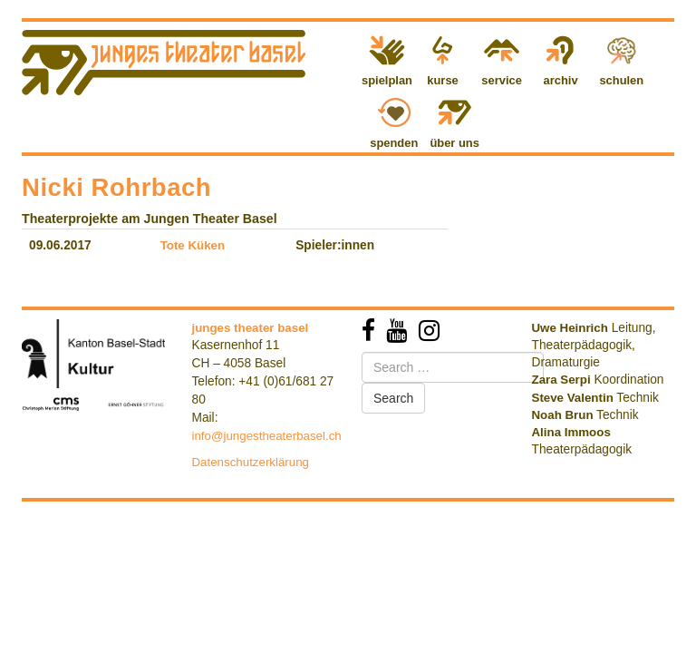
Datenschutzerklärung (251, 462)
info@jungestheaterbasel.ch (267, 436)
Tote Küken (193, 245)
